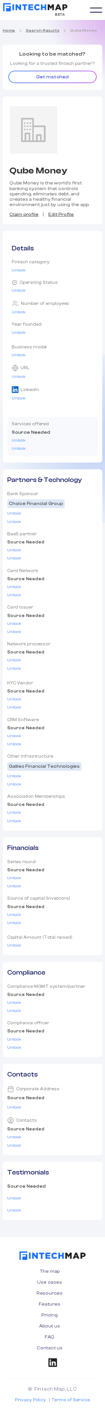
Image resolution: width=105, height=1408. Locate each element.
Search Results (42, 30)
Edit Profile (61, 214)
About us (49, 1326)
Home (9, 30)
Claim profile (24, 214)
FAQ (50, 1337)
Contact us (50, 1347)
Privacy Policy (30, 1400)
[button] (96, 10)
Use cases (49, 1282)
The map (49, 1271)
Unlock (19, 270)
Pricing (49, 1315)
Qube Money (83, 30)
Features (49, 1304)
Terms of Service (70, 1400)
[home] (35, 7)
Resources (50, 1293)
